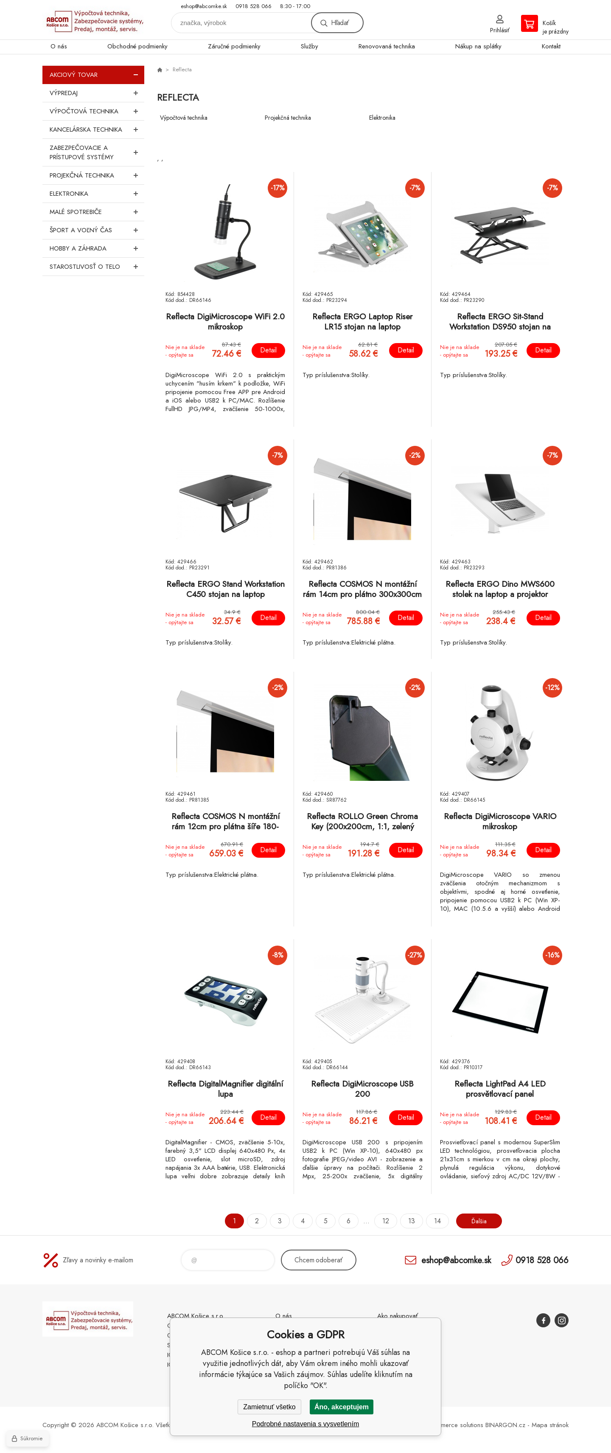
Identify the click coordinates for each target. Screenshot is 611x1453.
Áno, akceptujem (341, 1407)
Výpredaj (97, 93)
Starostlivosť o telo (97, 267)
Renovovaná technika (387, 46)
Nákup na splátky (478, 46)
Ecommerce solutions (454, 1425)
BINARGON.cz (505, 1425)
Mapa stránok (550, 1425)
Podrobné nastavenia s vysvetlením (305, 1424)
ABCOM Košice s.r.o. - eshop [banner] (93, 19)
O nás (58, 46)
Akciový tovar (97, 75)
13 (408, 1221)
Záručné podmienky (234, 46)
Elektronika (97, 194)
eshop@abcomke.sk (204, 6)
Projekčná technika (97, 175)
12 (382, 1221)
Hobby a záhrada (97, 248)
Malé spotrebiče (97, 212)
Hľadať (340, 23)
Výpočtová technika (97, 111)
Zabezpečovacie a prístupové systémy (97, 152)
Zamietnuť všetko (269, 1407)
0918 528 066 (253, 6)
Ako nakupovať (397, 1316)
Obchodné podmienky (137, 46)
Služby (309, 46)
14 (434, 1221)
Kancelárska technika (97, 129)
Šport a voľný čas (97, 230)
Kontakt (551, 46)
